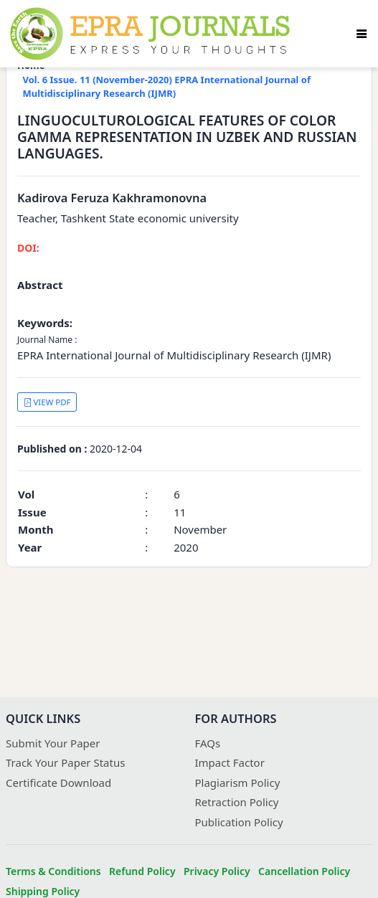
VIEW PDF (47, 402)
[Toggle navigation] (361, 33)
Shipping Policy (43, 891)
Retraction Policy (237, 802)
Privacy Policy (217, 871)
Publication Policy (239, 822)
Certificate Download (58, 782)
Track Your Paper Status (65, 762)
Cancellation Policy (304, 871)
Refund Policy (142, 871)
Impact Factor (230, 762)
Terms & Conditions (53, 871)
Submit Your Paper (53, 743)
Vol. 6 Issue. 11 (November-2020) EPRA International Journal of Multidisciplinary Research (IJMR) (167, 86)
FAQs (208, 743)
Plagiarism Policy (237, 782)
